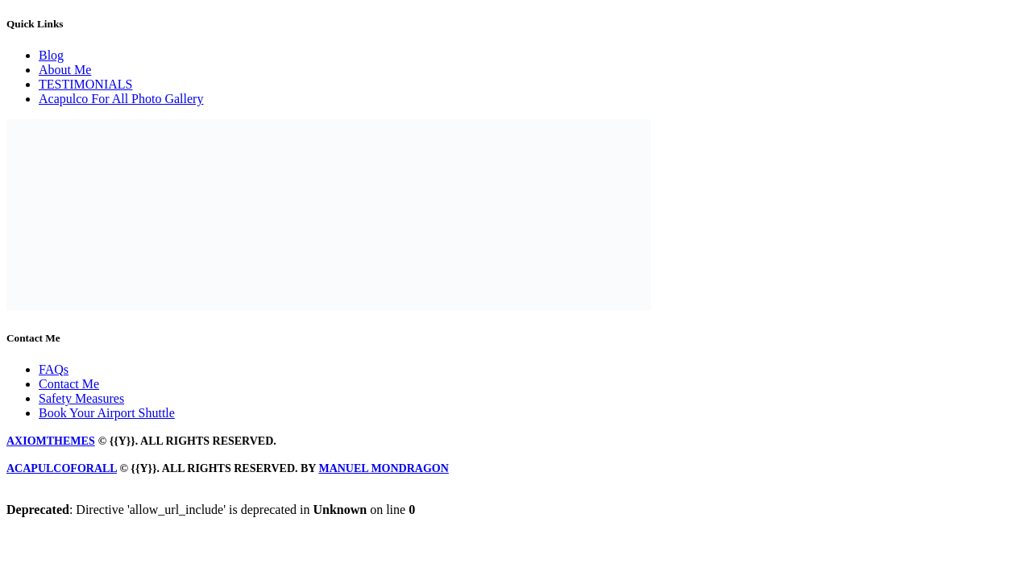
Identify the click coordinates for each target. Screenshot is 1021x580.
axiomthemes (50, 441)
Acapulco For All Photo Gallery (121, 99)
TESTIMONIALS (85, 84)
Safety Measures (81, 398)
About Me (65, 70)
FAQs (53, 369)
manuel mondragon (383, 468)
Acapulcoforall (61, 468)
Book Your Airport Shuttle (107, 413)
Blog (51, 55)
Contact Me (69, 384)
